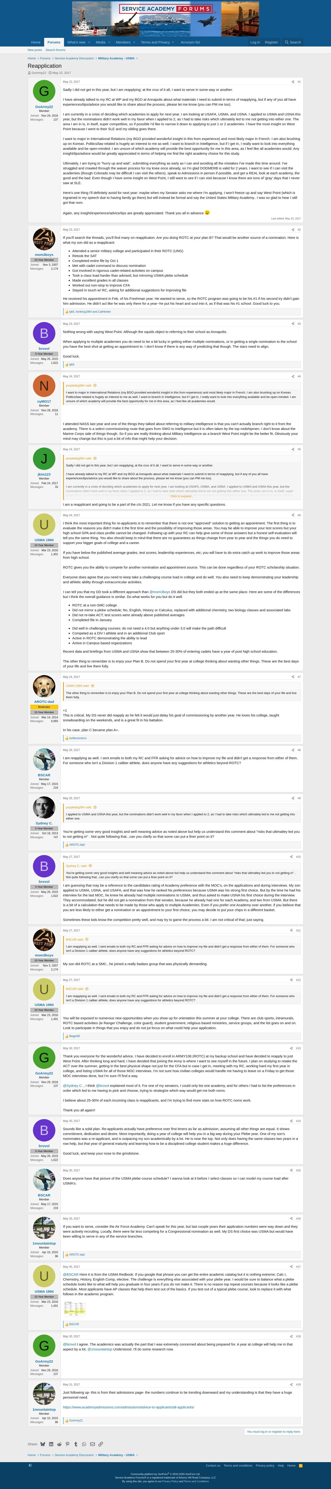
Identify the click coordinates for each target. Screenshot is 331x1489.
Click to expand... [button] (182, 496)
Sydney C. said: (76, 866)
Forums (54, 42)
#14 (298, 1121)
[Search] (292, 42)
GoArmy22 (39, 73)
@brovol (102, 1086)
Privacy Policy (170, 1481)
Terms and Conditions (196, 1481)
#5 (299, 449)
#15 (298, 1170)
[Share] (293, 82)
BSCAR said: (75, 939)
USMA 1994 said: (77, 685)
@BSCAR (71, 1274)
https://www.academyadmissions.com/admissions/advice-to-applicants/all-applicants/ (128, 1407)
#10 (298, 857)
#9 (299, 798)
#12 (298, 980)
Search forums (55, 50)
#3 (299, 324)
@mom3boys (159, 592)
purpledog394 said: (79, 385)
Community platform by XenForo (165, 1474)
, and (90, 311)
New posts (35, 50)
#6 (299, 515)
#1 (299, 81)
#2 (299, 229)
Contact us (213, 1465)
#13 (298, 1048)
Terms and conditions (238, 1465)
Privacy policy (265, 1465)
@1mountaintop (100, 1349)
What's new (76, 42)
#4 (299, 376)
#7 (299, 677)
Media (100, 42)
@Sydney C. (73, 1086)
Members (123, 42)
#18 (298, 1336)
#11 (298, 930)
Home (36, 42)
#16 (298, 1218)
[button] (89, 42)
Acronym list (190, 42)
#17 (298, 1266)
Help (281, 1465)
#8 (299, 750)
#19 (298, 1384)
